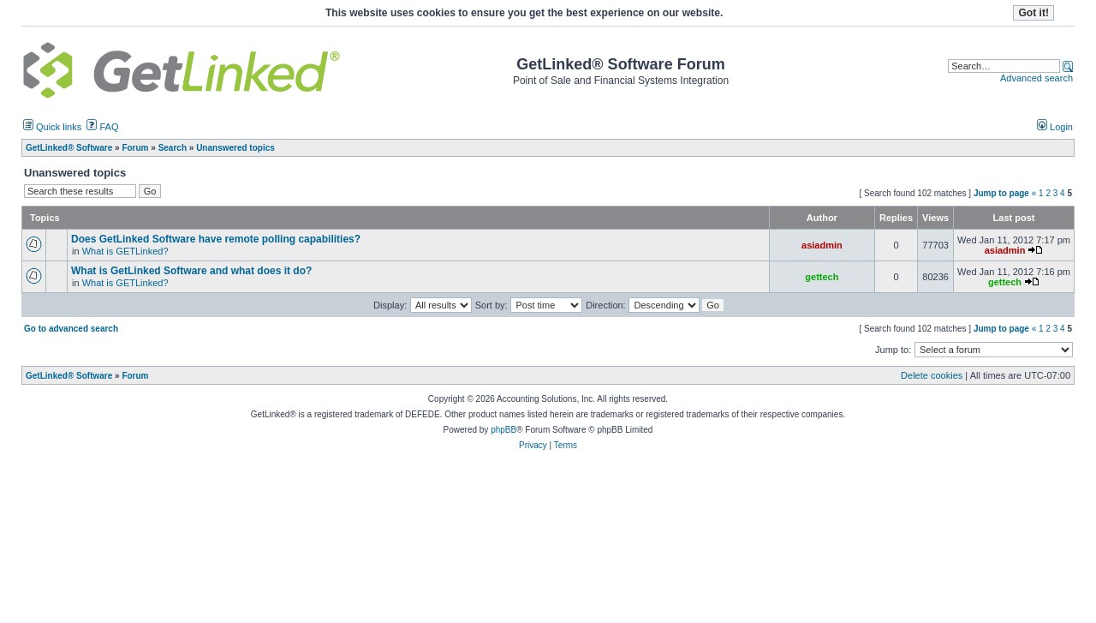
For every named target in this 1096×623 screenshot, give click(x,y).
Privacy (533, 445)
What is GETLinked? (125, 251)
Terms (565, 445)
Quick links (52, 127)
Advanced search (1036, 78)
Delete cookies (931, 375)
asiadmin (822, 245)
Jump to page (1001, 193)
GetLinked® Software (69, 375)
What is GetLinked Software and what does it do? (191, 271)
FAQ (102, 127)
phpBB (503, 429)
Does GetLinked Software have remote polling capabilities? (215, 239)
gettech (821, 277)
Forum (135, 375)
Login (1055, 127)
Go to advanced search (71, 328)
